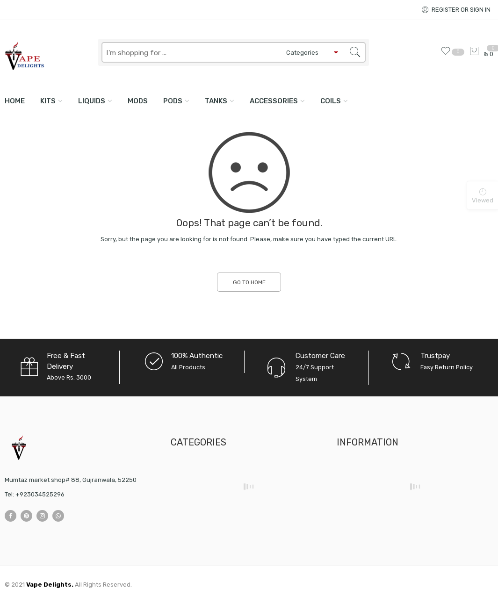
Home (15, 101)
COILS (330, 101)
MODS (138, 101)
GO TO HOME (249, 282)
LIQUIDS (91, 101)
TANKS (216, 101)
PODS (172, 101)
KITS (48, 101)
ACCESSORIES (274, 101)
